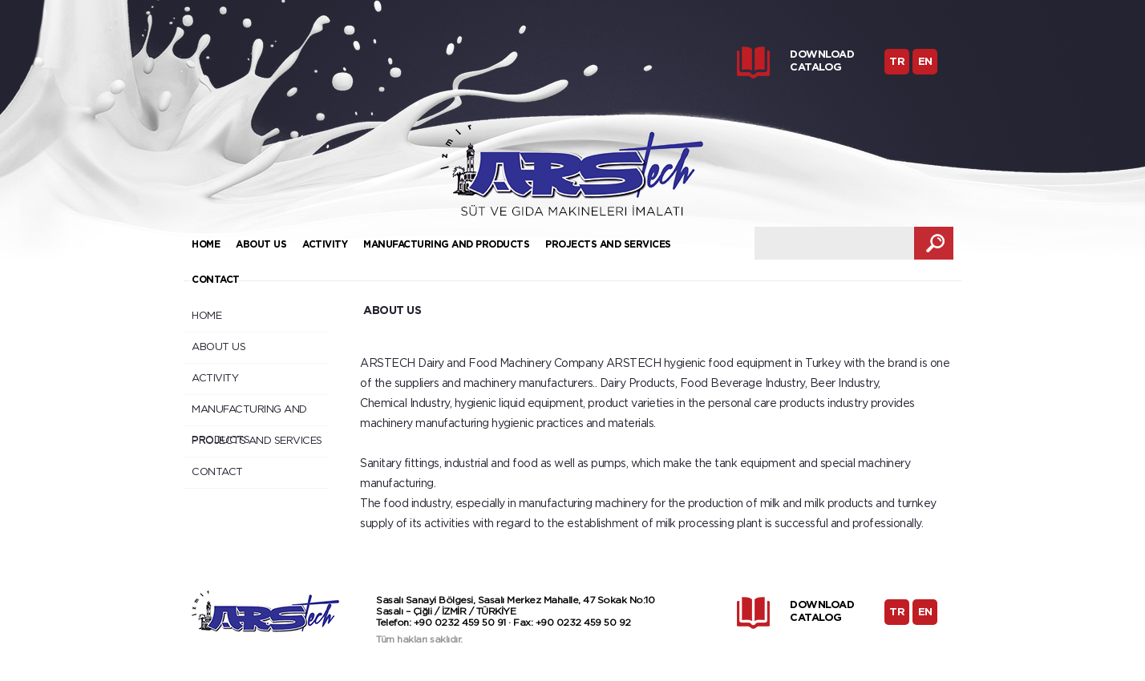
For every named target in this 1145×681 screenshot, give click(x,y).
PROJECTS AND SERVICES (608, 244)
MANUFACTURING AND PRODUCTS (446, 244)
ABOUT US (261, 244)
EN (925, 62)
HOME (206, 244)
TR (896, 62)
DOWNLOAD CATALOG (822, 61)
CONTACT (216, 279)
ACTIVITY (324, 244)
